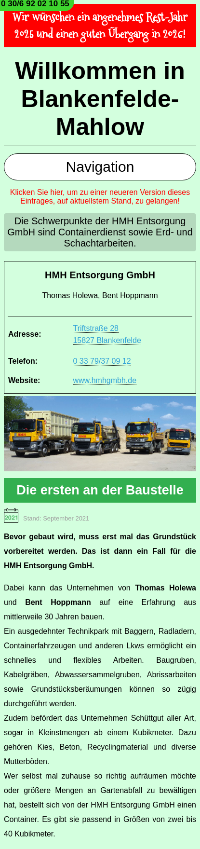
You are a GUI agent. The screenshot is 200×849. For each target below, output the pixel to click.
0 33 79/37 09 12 (102, 361)
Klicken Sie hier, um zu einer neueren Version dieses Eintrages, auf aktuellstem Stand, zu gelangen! (100, 196)
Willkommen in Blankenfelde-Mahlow (100, 98)
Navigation (100, 167)
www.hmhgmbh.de (104, 380)
